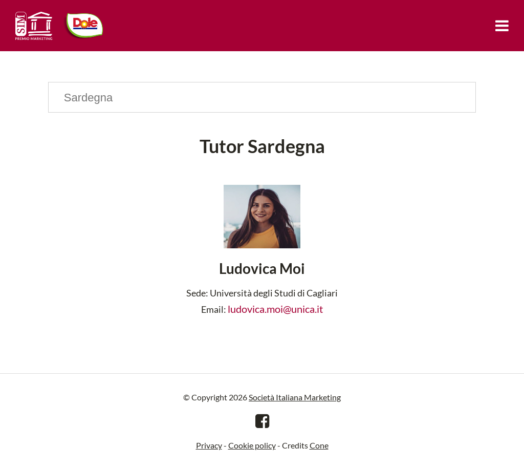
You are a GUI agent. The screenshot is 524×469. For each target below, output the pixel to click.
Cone (319, 445)
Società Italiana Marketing (295, 397)
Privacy (209, 445)
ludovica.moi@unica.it (275, 309)
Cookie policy (252, 445)
